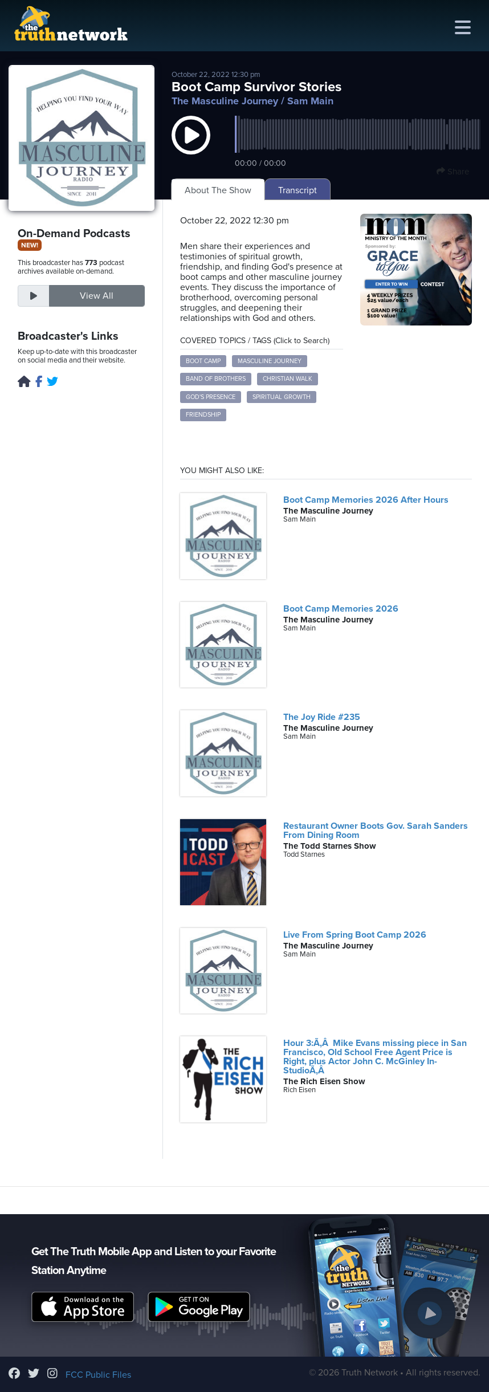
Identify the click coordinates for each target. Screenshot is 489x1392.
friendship (203, 414)
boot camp (203, 361)
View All (96, 296)
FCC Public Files (98, 1375)
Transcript (297, 190)
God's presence (210, 397)
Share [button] (453, 171)
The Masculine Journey (225, 101)
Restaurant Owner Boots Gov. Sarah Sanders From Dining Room (375, 830)
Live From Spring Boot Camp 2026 (354, 935)
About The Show (218, 190)
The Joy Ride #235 (321, 717)
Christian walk (287, 378)
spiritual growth (281, 397)
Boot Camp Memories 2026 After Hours (366, 500)
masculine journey (269, 361)
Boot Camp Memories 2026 (340, 608)
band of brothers (216, 378)
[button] (191, 146)
